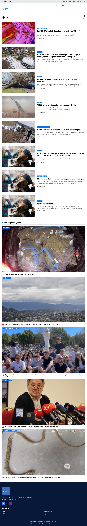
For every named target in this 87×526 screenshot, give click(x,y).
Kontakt (9, 1)
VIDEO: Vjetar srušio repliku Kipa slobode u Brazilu (56, 105)
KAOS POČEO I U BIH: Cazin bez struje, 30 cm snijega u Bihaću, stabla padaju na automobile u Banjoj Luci (58, 56)
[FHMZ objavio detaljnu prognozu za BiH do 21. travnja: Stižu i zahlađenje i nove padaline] (43, 299)
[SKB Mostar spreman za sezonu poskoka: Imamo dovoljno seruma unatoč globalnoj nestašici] (43, 452)
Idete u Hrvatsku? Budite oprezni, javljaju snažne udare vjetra (61, 179)
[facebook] (80, 1)
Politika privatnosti (49, 511)
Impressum (47, 514)
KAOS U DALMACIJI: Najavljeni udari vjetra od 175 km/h (58, 31)
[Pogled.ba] (6, 491)
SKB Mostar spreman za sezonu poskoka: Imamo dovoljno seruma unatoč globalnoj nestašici (32, 477)
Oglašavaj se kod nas (8, 514)
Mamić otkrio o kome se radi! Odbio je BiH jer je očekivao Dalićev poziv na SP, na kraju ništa (32, 426)
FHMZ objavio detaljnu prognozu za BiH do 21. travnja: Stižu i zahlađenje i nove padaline (31, 324)
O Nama (4, 1)
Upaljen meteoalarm (45, 204)
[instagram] (84, 1)
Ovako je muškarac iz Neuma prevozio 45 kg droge (20, 274)
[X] (82, 1)
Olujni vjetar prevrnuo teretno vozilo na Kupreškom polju (59, 130)
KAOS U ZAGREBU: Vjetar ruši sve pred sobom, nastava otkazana (58, 80)
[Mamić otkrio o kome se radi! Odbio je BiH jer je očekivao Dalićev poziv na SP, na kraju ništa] (43, 402)
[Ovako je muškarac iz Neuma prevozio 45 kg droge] (43, 249)
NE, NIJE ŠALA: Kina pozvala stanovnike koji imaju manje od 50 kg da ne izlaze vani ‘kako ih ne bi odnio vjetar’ (60, 154)
